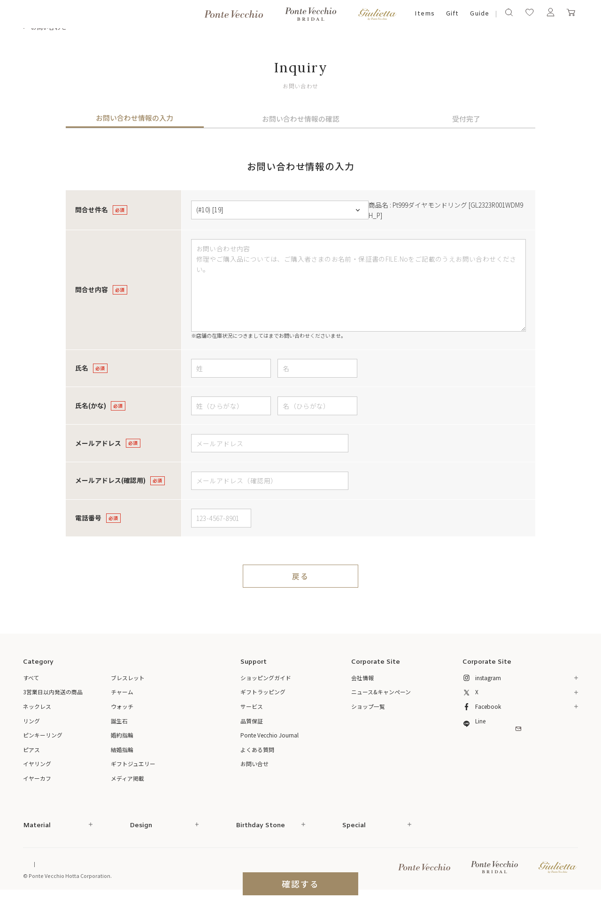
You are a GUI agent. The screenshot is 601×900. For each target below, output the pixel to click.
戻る (300, 576)
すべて (31, 678)
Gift (452, 14)
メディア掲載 (127, 778)
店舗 (274, 335)
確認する (300, 883)
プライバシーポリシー (219, 864)
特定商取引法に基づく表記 (116, 864)
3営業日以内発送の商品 (53, 692)
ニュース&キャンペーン (381, 692)
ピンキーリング (42, 735)
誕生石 (119, 721)
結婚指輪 (122, 749)
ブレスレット (128, 678)
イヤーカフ (37, 778)
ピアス (31, 749)
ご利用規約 (170, 864)
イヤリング (37, 764)
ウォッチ (122, 706)
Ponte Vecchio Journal (269, 735)
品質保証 (251, 721)
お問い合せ (254, 764)
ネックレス (37, 706)
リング (31, 721)
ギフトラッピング (262, 692)
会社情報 (362, 678)
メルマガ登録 (520, 746)
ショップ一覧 (368, 706)
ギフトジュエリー (133, 764)
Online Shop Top (43, 864)
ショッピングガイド (265, 678)
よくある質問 (257, 749)
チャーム (122, 692)
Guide (479, 14)
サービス (251, 706)
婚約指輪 (122, 735)
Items (424, 14)
